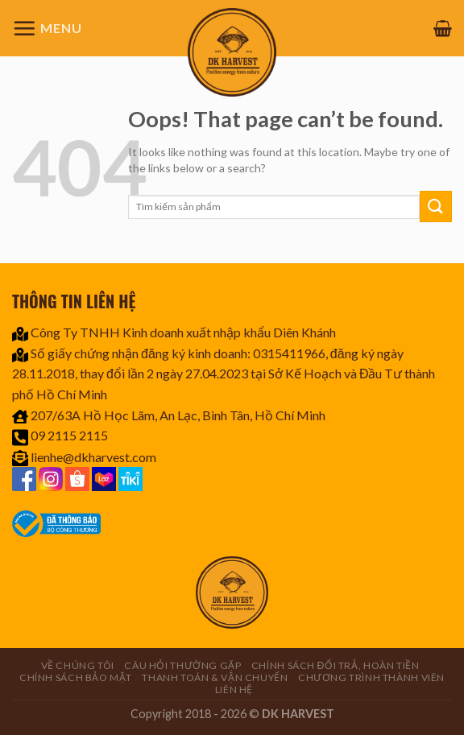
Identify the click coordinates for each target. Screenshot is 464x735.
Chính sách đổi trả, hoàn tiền (335, 665)
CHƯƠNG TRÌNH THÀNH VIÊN (371, 677)
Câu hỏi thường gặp (182, 665)
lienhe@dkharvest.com (93, 457)
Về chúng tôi (77, 665)
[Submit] (436, 206)
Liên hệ (234, 689)
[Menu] (47, 28)
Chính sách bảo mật (75, 677)
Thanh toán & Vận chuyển (215, 677)
